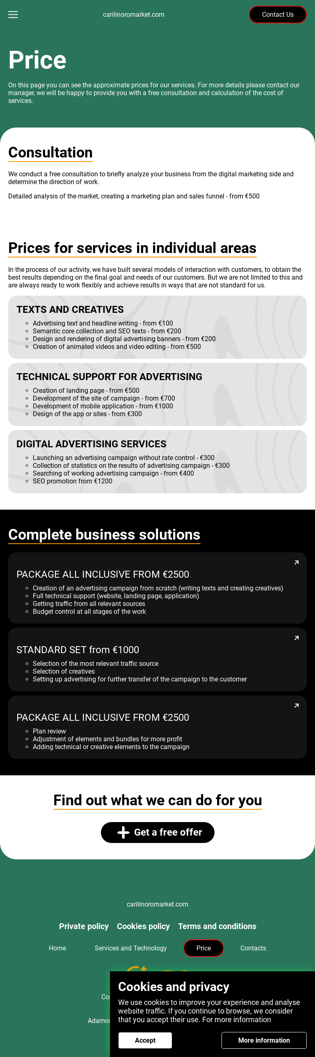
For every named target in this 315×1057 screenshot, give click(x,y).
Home (57, 948)
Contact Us (278, 14)
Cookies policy (143, 926)
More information (264, 1040)
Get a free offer (159, 832)
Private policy (84, 926)
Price (203, 948)
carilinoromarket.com (133, 14)
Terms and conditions (217, 926)
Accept (145, 1040)
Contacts (253, 948)
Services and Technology (131, 948)
